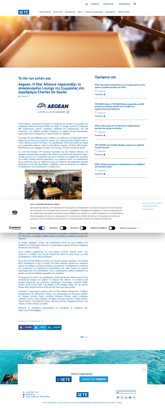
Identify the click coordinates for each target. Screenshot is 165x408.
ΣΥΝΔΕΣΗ (95, 4)
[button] (87, 4)
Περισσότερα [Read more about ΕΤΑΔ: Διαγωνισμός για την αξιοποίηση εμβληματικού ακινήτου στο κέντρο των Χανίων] (99, 135)
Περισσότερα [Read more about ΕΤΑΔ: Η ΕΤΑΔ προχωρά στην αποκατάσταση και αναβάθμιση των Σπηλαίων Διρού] (99, 174)
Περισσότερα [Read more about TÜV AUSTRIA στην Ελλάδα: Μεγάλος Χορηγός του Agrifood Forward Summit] (99, 155)
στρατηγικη (58, 12)
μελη (80, 12)
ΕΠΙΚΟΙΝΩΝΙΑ (124, 4)
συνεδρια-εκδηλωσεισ (94, 12)
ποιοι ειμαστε (45, 12)
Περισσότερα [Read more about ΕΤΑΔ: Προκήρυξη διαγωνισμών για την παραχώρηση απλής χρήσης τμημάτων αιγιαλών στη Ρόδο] (99, 94)
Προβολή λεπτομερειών (128, 403)
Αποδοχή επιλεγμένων (138, 382)
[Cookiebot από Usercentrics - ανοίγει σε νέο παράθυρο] (15, 403)
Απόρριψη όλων (136, 386)
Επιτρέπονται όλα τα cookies (141, 379)
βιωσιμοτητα (70, 12)
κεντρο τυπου (123, 12)
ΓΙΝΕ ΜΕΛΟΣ (108, 4)
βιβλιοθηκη (110, 12)
